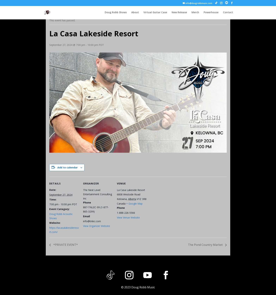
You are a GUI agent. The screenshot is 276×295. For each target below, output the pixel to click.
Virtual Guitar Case (155, 12)
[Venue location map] (169, 201)
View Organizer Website (96, 226)
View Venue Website (128, 217)
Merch (195, 12)
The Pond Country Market (205, 245)
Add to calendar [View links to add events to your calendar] (67, 167)
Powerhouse (211, 12)
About (135, 12)
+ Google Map (134, 203)
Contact (228, 12)
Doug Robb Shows (116, 12)
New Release (179, 12)
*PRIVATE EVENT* (65, 245)
